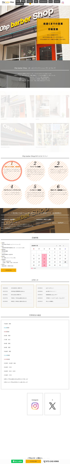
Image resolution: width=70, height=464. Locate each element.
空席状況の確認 (57, 2)
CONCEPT (30, 2)
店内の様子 (50, 2)
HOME (25, 2)
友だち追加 (17, 461)
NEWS (22, 2)
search (66, 3)
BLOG (46, 2)
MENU (34, 2)
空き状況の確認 (33, 461)
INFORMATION (40, 2)
